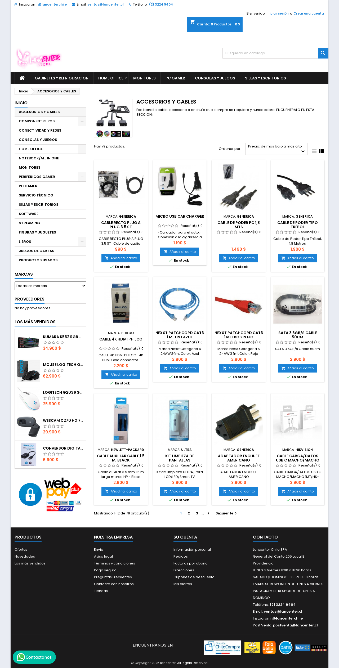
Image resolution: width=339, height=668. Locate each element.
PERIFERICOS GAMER (37, 176)
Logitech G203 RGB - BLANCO (63, 392)
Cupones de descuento (194, 577)
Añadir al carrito (121, 258)
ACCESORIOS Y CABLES (39, 111)
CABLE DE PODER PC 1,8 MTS (238, 225)
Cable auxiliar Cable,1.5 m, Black (121, 458)
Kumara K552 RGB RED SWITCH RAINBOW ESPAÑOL (63, 337)
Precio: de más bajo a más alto (277, 149)
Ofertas (21, 549)
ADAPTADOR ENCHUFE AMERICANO (239, 458)
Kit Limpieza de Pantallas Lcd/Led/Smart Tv (179, 460)
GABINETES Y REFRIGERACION (61, 78)
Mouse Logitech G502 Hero (63, 364)
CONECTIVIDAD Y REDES (40, 130)
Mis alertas (182, 583)
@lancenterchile (52, 4)
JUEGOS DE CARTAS (36, 250)
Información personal (192, 549)
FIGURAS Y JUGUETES (37, 232)
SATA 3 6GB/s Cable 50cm (297, 335)
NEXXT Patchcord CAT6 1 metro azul (179, 335)
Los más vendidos (35, 322)
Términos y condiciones (114, 563)
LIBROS (25, 241)
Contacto (265, 537)
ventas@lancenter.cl (105, 4)
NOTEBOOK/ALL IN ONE (39, 158)
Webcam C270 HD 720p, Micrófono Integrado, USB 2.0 (63, 420)
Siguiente (227, 513)
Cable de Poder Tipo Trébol (297, 225)
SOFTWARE (28, 213)
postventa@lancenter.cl (295, 625)
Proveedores (29, 299)
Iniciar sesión (277, 13)
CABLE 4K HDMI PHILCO (120, 339)
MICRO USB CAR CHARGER (179, 216)
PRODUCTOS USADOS (38, 260)
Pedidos (180, 556)
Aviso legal (103, 556)
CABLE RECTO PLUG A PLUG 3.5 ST (121, 225)
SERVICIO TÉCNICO (36, 195)
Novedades (25, 556)
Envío (98, 549)
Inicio (21, 103)
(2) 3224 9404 (161, 4)
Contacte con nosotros (114, 583)
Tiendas (101, 590)
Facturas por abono (190, 563)
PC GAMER (175, 78)
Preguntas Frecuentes (113, 577)
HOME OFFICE (110, 78)
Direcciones (183, 570)
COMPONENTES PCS (37, 121)
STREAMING (29, 223)
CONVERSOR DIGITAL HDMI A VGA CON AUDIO (63, 448)
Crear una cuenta (308, 13)
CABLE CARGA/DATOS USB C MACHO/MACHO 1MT (297, 460)
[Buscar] (275, 53)
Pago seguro (105, 570)
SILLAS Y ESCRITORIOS (265, 78)
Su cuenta (185, 537)
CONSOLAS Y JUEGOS (215, 78)
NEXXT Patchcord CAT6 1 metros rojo (239, 335)
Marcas (24, 274)
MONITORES (144, 78)
